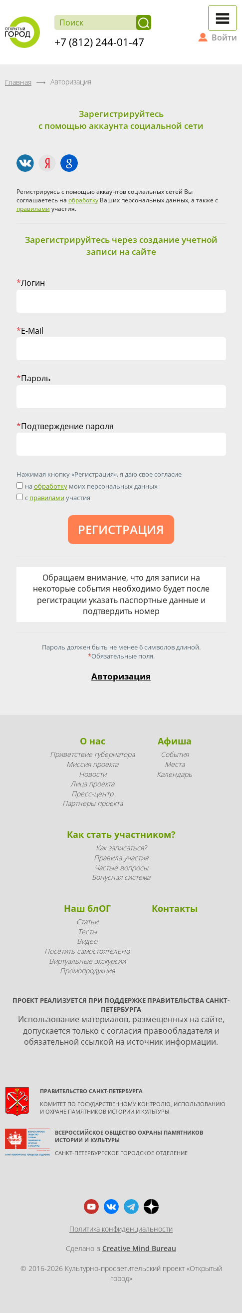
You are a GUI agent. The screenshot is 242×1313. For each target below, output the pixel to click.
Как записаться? (121, 847)
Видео (87, 941)
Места (175, 764)
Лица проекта (92, 783)
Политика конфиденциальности (121, 1229)
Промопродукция (87, 970)
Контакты (175, 908)
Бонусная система (121, 877)
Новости (92, 774)
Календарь (174, 774)
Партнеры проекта (92, 803)
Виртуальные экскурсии (87, 961)
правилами (33, 208)
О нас (92, 741)
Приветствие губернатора (92, 754)
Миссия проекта (92, 764)
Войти (224, 37)
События (175, 754)
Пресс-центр (92, 793)
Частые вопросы (121, 867)
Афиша (175, 741)
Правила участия (121, 857)
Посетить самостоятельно (87, 951)
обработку (83, 200)
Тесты (87, 931)
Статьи (87, 921)
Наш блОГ (87, 908)
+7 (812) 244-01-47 (99, 42)
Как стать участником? (121, 834)
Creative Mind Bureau (139, 1248)
